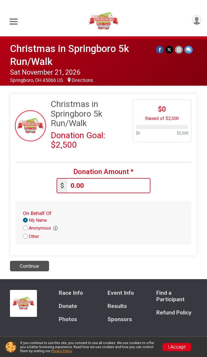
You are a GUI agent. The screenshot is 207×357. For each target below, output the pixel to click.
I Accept (177, 347)
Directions (82, 80)
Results (117, 306)
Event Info (121, 293)
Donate (68, 306)
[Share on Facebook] (160, 50)
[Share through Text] (188, 50)
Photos (68, 319)
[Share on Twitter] (169, 50)
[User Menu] (197, 20)
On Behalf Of (37, 213)
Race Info (71, 293)
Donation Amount (103, 172)
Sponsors (120, 319)
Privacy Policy (61, 351)
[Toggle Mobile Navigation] (13, 21)
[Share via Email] (179, 50)
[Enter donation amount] (108, 186)
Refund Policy (173, 313)
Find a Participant (170, 296)
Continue (29, 266)
